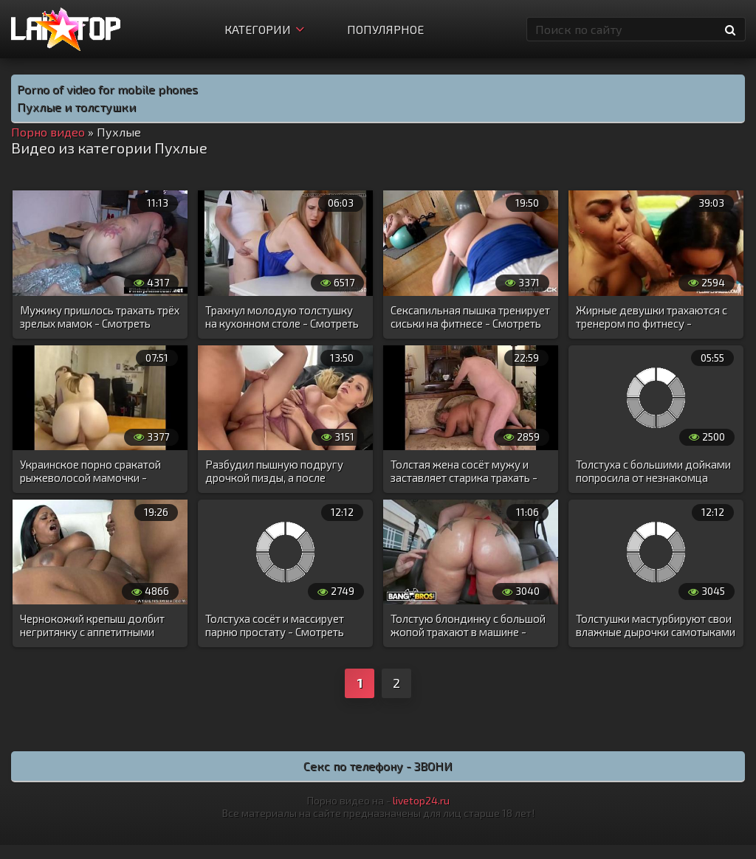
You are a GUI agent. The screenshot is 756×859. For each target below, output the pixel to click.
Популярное (385, 29)
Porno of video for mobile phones (107, 89)
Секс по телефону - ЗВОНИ (378, 766)
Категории (264, 29)
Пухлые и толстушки (76, 107)
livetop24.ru (421, 800)
